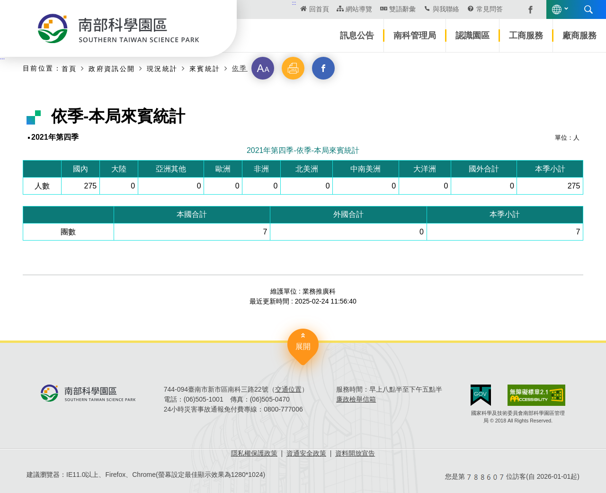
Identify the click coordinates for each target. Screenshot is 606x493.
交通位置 (288, 389)
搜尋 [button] (588, 9)
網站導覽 (359, 9)
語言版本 (556, 9)
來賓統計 (205, 68)
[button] (262, 68)
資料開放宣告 (355, 453)
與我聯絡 (446, 9)
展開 (303, 346)
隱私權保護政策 (254, 453)
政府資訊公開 (112, 68)
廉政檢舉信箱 (356, 399)
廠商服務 (579, 35)
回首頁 (319, 9)
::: (294, 3)
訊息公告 (357, 35)
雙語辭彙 (402, 9)
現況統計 (162, 68)
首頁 (69, 68)
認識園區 (472, 35)
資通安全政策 (306, 453)
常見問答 (489, 9)
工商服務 (526, 35)
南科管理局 (414, 35)
